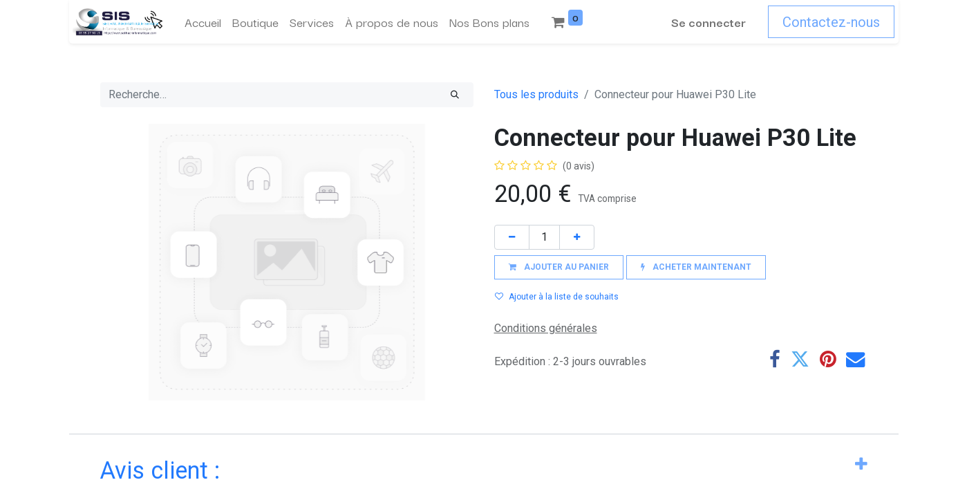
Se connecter (712, 21)
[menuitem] (199, 22)
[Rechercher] (454, 94)
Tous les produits (536, 94)
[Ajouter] (576, 237)
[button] (558, 267)
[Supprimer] (511, 237)
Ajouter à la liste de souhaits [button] (557, 297)
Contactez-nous (835, 22)
